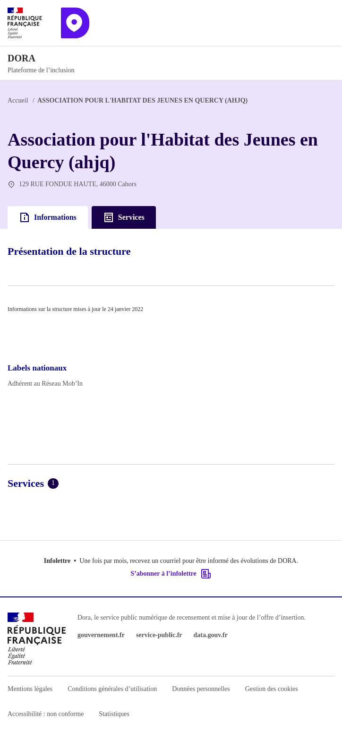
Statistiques (114, 713)
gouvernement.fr (101, 635)
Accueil (18, 100)
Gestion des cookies (271, 688)
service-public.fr (159, 635)
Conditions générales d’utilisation (112, 688)
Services (124, 217)
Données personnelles (201, 688)
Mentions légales (30, 688)
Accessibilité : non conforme (46, 713)
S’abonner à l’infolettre (170, 573)
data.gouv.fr (211, 635)
